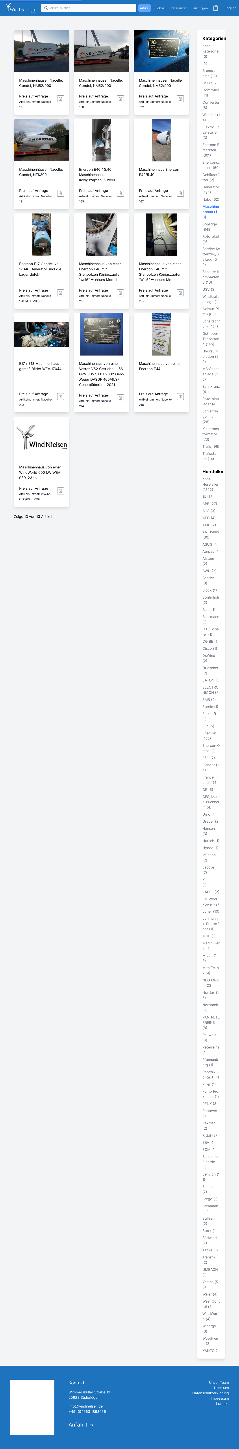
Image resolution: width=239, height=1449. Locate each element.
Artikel (144, 8)
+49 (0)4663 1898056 (87, 1411)
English (230, 8)
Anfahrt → (81, 1424)
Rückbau (160, 8)
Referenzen (179, 8)
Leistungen (200, 8)
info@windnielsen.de (86, 1406)
